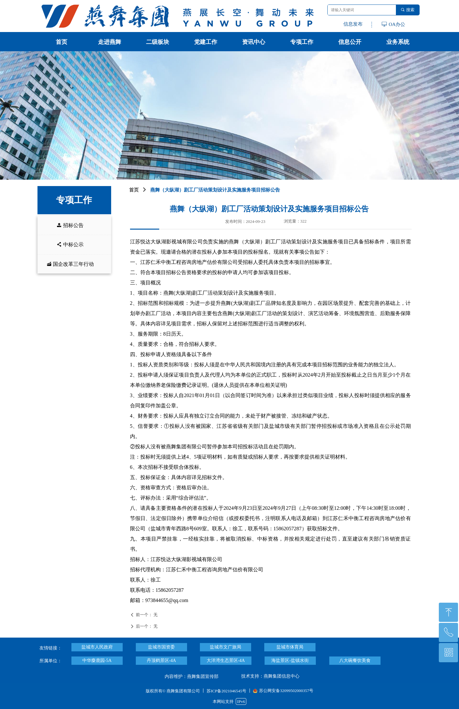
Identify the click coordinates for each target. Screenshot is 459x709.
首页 (134, 189)
